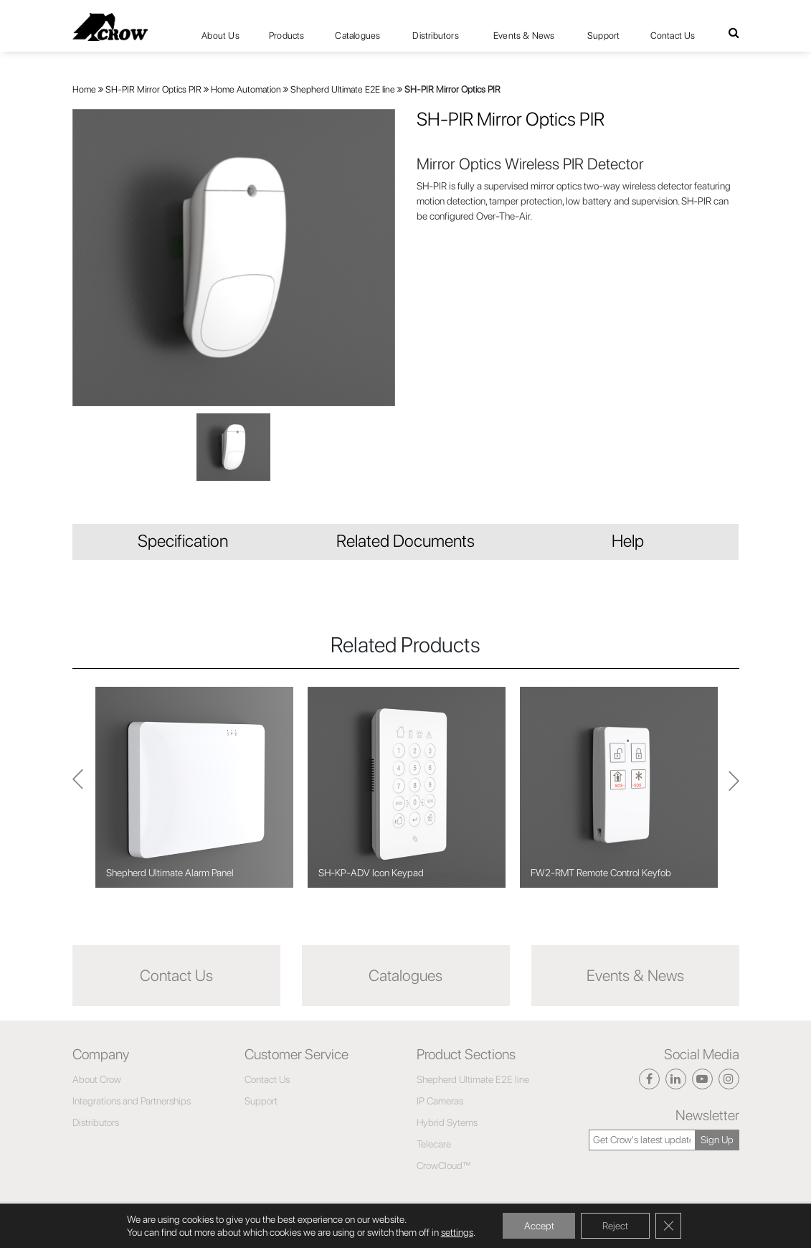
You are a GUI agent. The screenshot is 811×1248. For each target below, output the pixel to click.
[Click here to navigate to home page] (110, 27)
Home (84, 89)
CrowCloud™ (444, 1165)
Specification (183, 540)
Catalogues (357, 35)
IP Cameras (440, 1101)
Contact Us (673, 35)
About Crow (96, 1079)
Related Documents (405, 540)
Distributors (435, 35)
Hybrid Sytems (447, 1122)
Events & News (524, 35)
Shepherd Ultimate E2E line (342, 89)
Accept (538, 1225)
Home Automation (246, 89)
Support (603, 35)
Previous (734, 787)
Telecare (434, 1144)
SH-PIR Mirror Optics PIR (153, 89)
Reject (615, 1225)
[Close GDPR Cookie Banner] (668, 1226)
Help (628, 540)
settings (457, 1232)
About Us (220, 35)
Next (77, 787)
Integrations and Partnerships (131, 1101)
